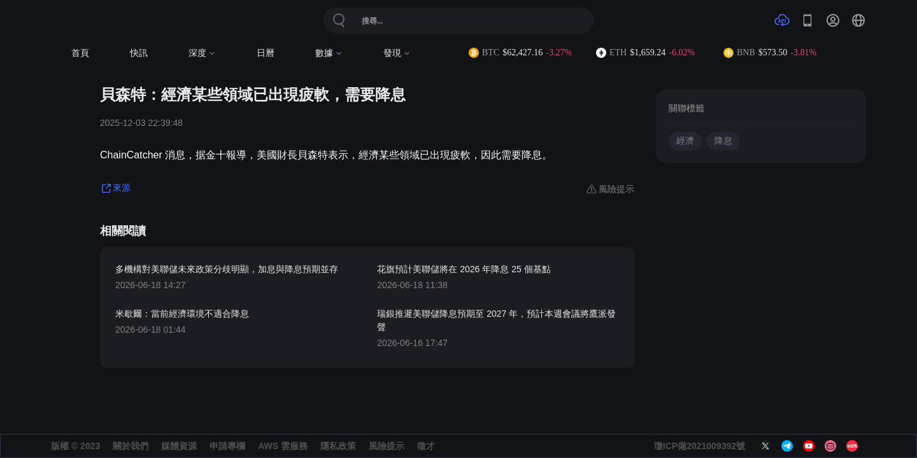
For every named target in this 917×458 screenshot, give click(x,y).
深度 (202, 53)
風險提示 (386, 446)
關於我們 (130, 446)
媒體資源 (179, 446)
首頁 (80, 53)
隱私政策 (338, 446)
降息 (723, 141)
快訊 (139, 53)
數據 (329, 53)
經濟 (685, 141)
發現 (397, 53)
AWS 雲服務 (283, 446)
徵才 (426, 446)
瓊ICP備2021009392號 (699, 446)
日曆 (265, 53)
